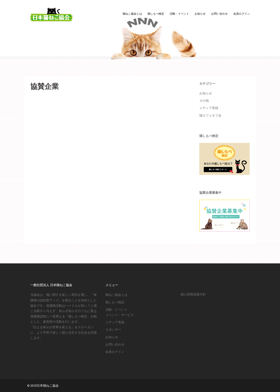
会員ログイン (241, 13)
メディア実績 (208, 108)
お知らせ (200, 13)
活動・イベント (179, 13)
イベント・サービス (119, 315)
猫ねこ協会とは (132, 13)
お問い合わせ (219, 13)
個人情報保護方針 (193, 294)
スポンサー (113, 329)
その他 (204, 101)
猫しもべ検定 (156, 13)
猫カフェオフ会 (210, 115)
